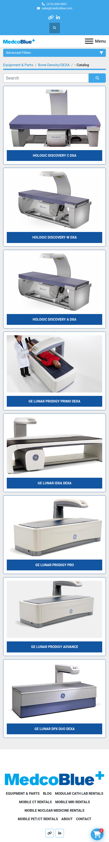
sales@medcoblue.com (57, 8)
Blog (47, 794)
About (67, 819)
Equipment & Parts (23, 794)
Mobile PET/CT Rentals (38, 819)
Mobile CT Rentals (35, 802)
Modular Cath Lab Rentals (79, 794)
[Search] (46, 78)
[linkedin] (58, 17)
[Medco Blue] (54, 778)
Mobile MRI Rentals (72, 802)
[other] (50, 17)
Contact (83, 819)
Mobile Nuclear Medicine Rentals (54, 810)
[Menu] (89, 41)
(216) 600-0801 (57, 4)
